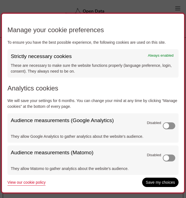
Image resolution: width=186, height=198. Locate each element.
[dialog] (93, 103)
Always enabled (161, 55)
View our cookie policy (26, 182)
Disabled (154, 123)
